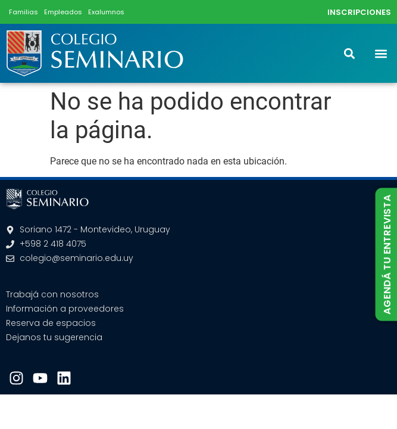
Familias (23, 12)
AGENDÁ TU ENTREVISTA (386, 254)
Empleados (63, 12)
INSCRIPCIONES (359, 12)
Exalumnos (106, 12)
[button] (381, 53)
